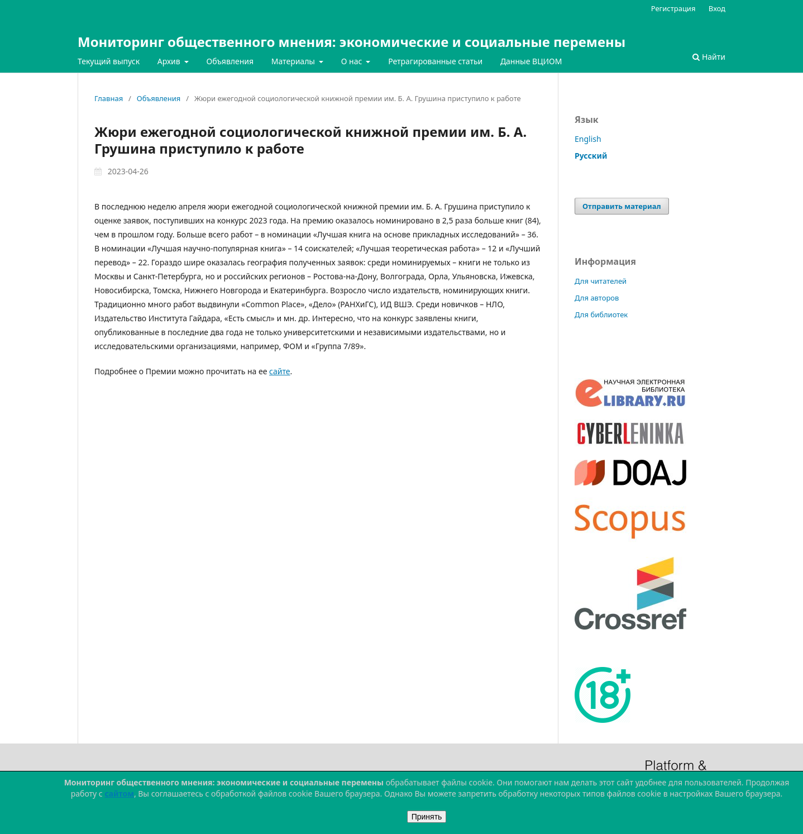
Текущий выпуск (109, 61)
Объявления (230, 61)
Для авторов (597, 298)
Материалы (294, 61)
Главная (108, 98)
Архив (170, 61)
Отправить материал (621, 206)
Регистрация (673, 8)
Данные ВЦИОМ (531, 61)
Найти (708, 56)
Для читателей (601, 281)
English (588, 139)
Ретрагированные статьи (435, 61)
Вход (717, 8)
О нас (352, 61)
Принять (427, 816)
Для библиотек (601, 314)
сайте (279, 371)
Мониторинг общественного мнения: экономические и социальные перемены (351, 41)
